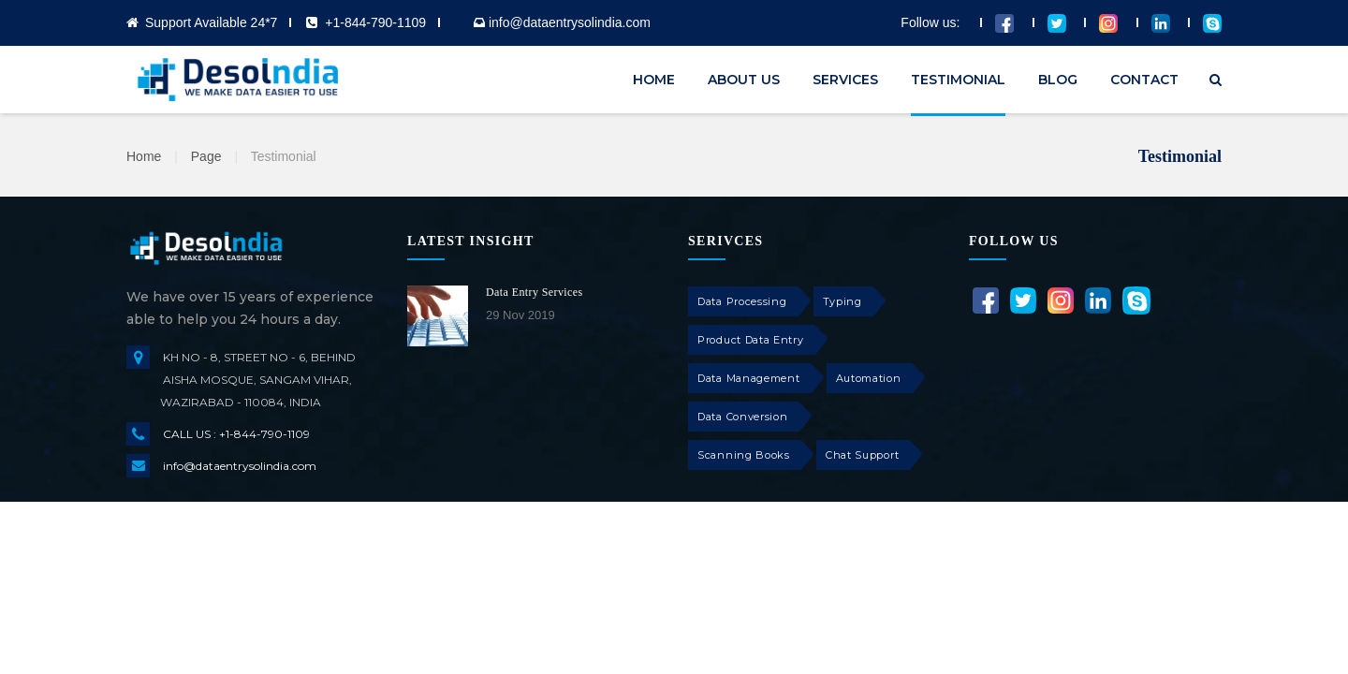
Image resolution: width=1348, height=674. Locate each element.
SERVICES (845, 79)
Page (206, 156)
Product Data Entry (750, 339)
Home (143, 156)
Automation (868, 378)
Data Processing (742, 301)
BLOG (1057, 79)
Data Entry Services (534, 292)
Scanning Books (743, 455)
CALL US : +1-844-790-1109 (236, 434)
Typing (842, 301)
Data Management (748, 378)
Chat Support (862, 455)
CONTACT (1144, 79)
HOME (654, 79)
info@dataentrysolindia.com (239, 466)
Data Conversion (742, 416)
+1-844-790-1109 (375, 22)
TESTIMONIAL (958, 79)
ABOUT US (744, 79)
